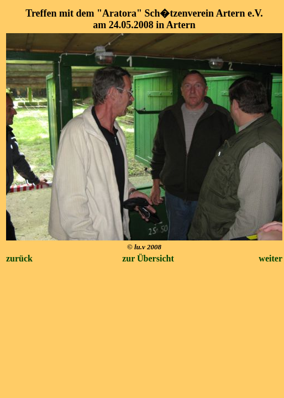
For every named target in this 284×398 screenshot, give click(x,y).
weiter (270, 258)
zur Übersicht (147, 258)
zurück (19, 258)
